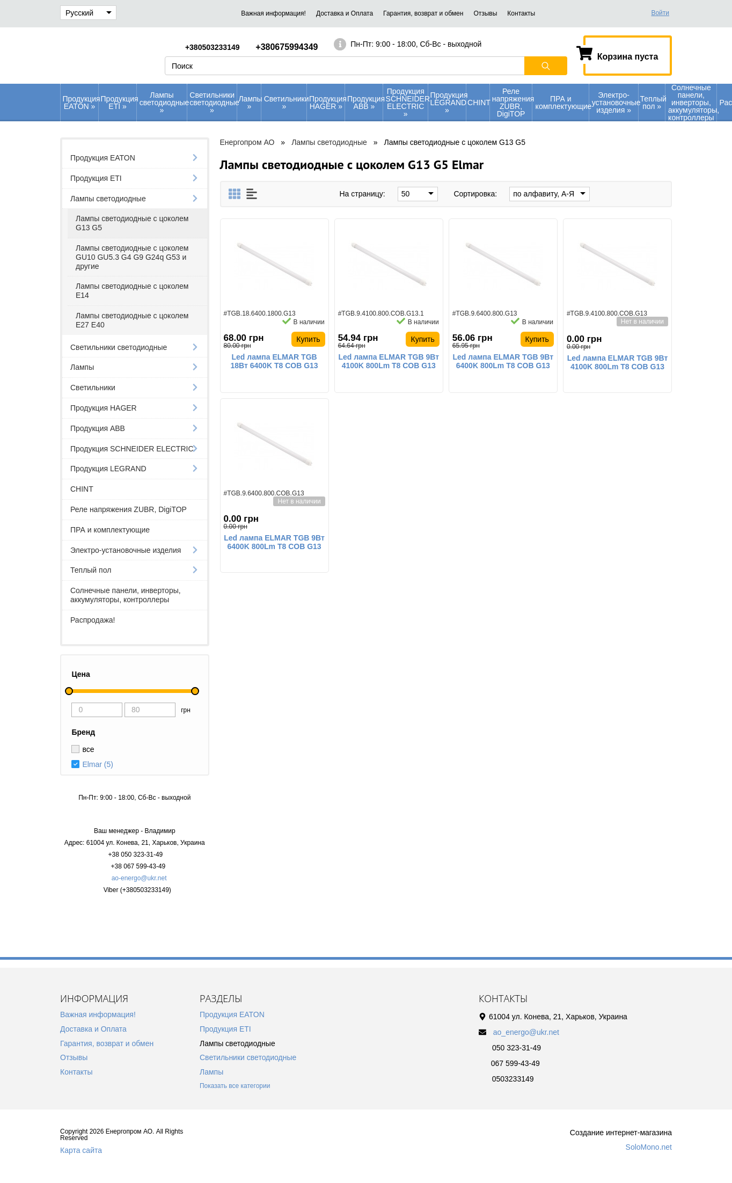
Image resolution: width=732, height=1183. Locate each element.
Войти (660, 13)
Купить (308, 339)
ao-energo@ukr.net (139, 878)
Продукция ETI (119, 102)
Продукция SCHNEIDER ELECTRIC (407, 102)
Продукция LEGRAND (448, 102)
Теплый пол (652, 102)
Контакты (521, 13)
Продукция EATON (81, 102)
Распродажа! (92, 620)
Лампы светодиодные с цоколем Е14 (132, 291)
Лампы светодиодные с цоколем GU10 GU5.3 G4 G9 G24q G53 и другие (132, 257)
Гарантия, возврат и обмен (423, 13)
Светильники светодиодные (213, 102)
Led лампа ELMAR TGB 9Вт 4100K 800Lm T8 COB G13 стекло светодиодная (388, 362)
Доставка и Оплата (344, 13)
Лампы (249, 102)
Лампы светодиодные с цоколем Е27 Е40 (132, 320)
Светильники (285, 102)
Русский (88, 13)
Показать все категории (235, 1086)
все (88, 749)
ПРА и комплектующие (562, 102)
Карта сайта (81, 1150)
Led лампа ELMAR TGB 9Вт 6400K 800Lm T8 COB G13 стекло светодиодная (503, 362)
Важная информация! (273, 13)
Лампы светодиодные (163, 102)
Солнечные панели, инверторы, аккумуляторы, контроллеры (692, 102)
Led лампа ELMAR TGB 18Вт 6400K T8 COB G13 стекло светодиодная (274, 362)
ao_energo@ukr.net (526, 1032)
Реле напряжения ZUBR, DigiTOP (512, 102)
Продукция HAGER (327, 102)
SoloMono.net (649, 1147)
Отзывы (485, 13)
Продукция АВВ (365, 102)
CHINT (478, 102)
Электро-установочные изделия (615, 102)
